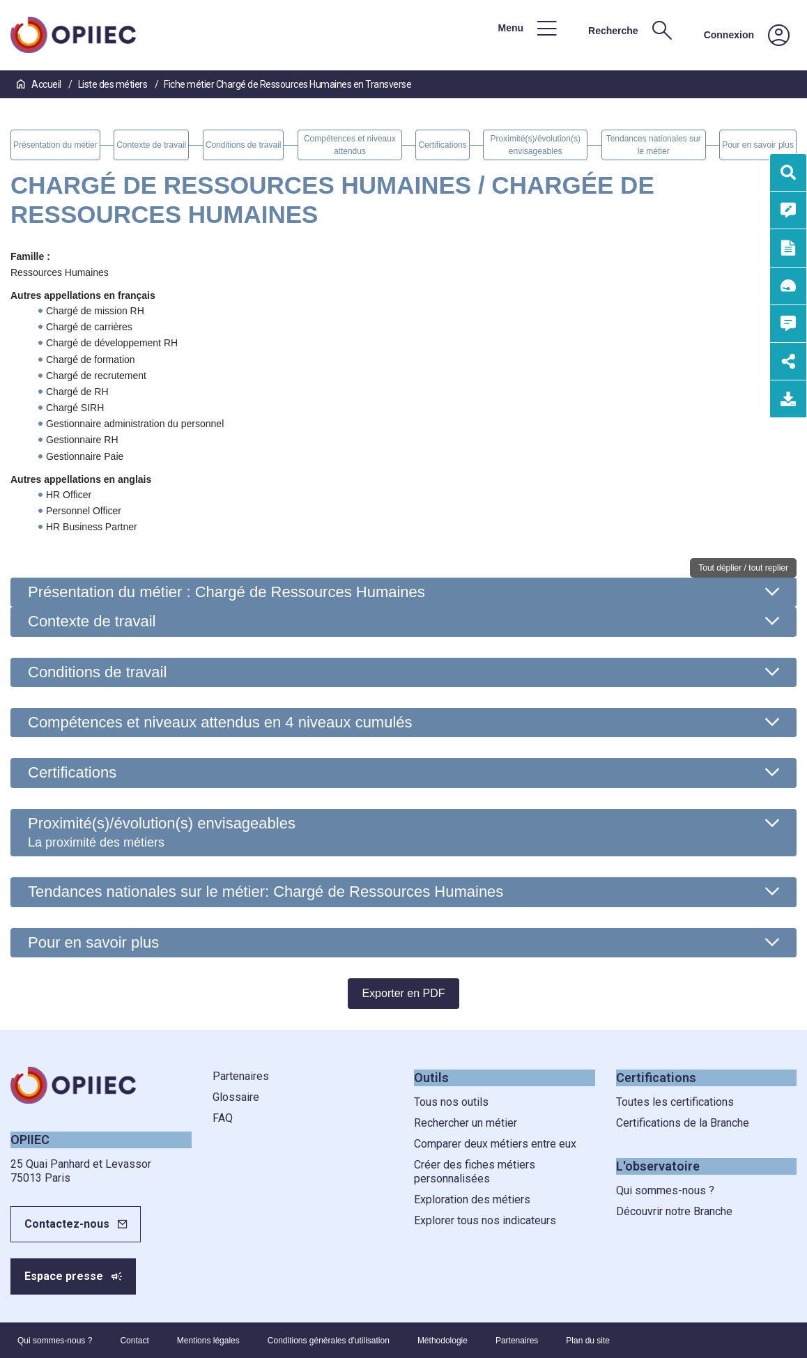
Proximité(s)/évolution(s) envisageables (161, 832)
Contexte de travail (91, 621)
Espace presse (63, 1276)
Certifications (72, 772)
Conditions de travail (97, 672)
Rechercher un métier (465, 1122)
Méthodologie (442, 1340)
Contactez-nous (66, 1223)
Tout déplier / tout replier (743, 568)
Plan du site (588, 1340)
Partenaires (241, 1076)
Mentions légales (208, 1340)
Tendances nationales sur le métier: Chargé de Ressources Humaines (265, 891)
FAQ (223, 1118)
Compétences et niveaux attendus (220, 722)
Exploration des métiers (472, 1199)
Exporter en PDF (403, 993)
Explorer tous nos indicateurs (485, 1220)
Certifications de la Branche (682, 1122)
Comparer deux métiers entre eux (495, 1143)
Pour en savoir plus (93, 942)
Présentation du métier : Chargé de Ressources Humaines (226, 592)
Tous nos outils (451, 1102)
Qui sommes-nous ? (665, 1190)
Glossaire (236, 1097)
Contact (134, 1340)
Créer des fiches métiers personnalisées (474, 1171)
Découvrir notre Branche (674, 1211)
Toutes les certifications (675, 1102)
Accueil (40, 84)
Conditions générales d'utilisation (329, 1340)
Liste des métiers (113, 84)
